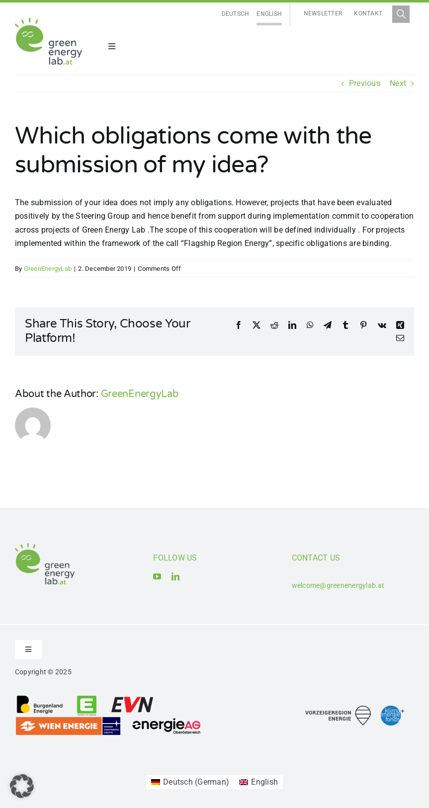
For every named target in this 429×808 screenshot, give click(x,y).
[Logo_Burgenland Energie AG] (40, 698)
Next (398, 83)
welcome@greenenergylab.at (338, 585)
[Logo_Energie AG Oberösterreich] (166, 720)
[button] (22, 786)
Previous (364, 83)
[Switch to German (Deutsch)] (190, 782)
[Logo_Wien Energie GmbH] (68, 720)
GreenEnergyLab (48, 268)
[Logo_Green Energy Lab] (48, 21)
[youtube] (157, 576)
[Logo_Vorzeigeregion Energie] (338, 709)
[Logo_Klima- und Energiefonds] (392, 709)
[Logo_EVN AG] (132, 698)
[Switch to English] (269, 14)
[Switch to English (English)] (258, 782)
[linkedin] (175, 576)
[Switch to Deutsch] (236, 14)
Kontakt (368, 13)
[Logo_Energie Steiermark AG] (86, 698)
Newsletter (323, 13)
